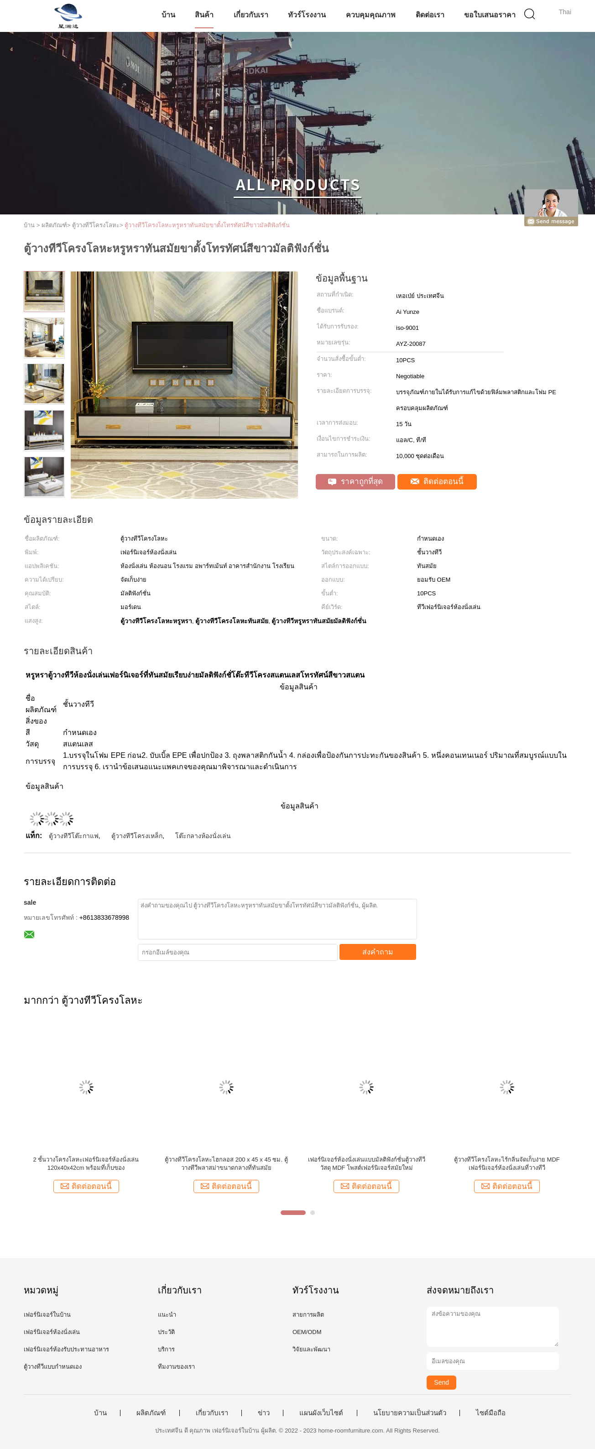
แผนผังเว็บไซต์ (321, 1413)
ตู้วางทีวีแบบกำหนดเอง (53, 1366)
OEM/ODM (307, 1332)
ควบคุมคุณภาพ (371, 15)
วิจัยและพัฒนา (311, 1349)
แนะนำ (167, 1314)
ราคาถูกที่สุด (355, 481)
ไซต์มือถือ (491, 1413)
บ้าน (168, 15)
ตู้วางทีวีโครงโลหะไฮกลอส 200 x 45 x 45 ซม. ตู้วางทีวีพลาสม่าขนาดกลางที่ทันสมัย (226, 1163)
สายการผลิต (308, 1314)
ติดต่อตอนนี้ (437, 481)
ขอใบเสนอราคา (490, 15)
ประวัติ (166, 1332)
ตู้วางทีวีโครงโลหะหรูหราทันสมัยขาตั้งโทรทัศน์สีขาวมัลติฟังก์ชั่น (207, 225)
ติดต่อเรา (430, 15)
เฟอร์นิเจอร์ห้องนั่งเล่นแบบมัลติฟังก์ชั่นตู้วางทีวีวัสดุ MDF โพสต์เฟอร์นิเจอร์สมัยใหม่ (366, 1163)
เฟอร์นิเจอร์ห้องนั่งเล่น (52, 1332)
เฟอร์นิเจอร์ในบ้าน (47, 1314)
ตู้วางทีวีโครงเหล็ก (136, 835)
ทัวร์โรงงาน (307, 15)
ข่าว (264, 1413)
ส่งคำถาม (377, 952)
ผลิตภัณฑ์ (151, 1413)
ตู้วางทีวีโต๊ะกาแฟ (74, 835)
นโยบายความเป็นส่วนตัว (409, 1413)
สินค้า (204, 15)
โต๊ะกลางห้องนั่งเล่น (203, 835)
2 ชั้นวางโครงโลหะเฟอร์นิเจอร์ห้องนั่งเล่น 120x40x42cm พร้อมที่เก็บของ (86, 1163)
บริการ (166, 1349)
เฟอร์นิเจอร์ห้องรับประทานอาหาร (66, 1349)
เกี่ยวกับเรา (251, 15)
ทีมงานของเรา (176, 1366)
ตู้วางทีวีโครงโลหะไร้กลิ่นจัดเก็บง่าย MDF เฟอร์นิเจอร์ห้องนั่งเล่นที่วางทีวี (507, 1163)
